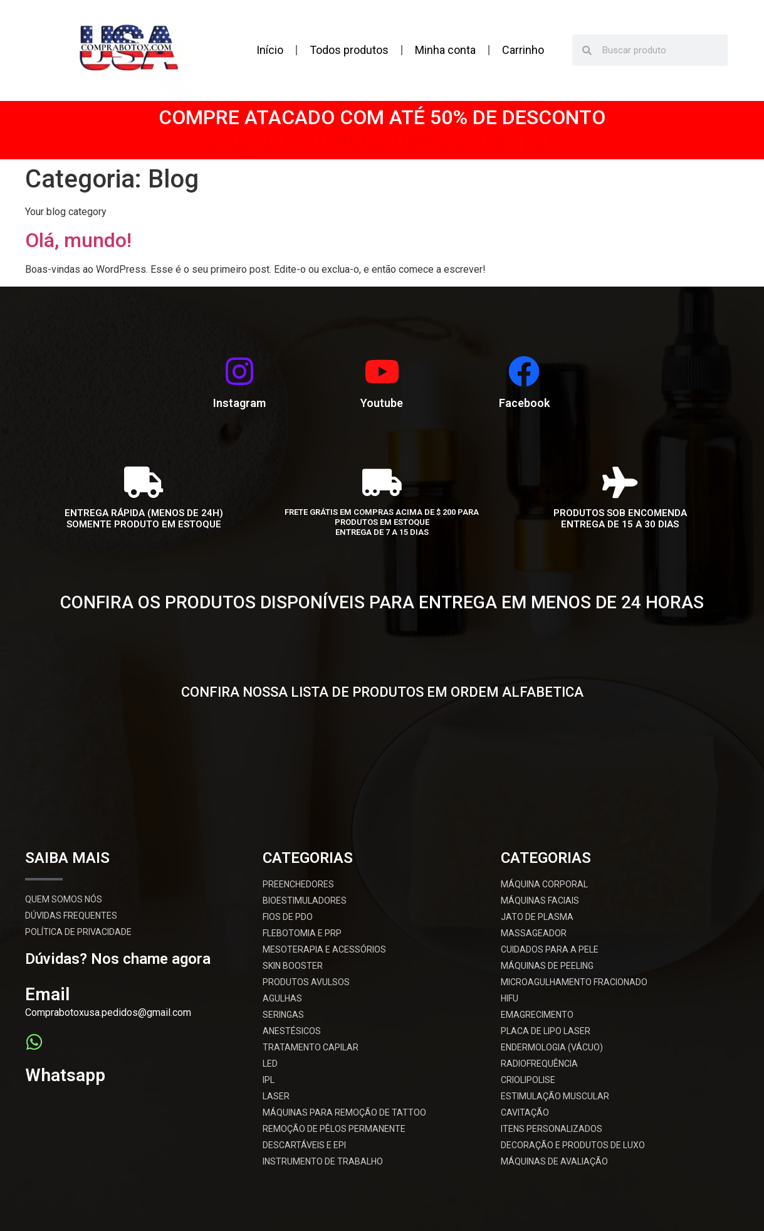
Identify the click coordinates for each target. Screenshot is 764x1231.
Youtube (381, 402)
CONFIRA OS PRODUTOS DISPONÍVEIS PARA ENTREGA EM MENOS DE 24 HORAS (382, 602)
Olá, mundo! (78, 240)
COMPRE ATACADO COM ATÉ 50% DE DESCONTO (382, 117)
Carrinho (523, 49)
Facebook (524, 402)
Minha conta (445, 49)
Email (47, 994)
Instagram (239, 402)
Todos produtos (349, 49)
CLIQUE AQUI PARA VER (382, 621)
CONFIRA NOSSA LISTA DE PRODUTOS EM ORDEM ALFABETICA (382, 692)
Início (269, 49)
